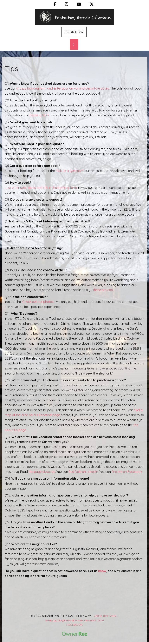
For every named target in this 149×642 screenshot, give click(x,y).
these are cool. (104, 290)
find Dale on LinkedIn (83, 472)
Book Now (74, 32)
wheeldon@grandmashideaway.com (74, 620)
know (102, 571)
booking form (39, 115)
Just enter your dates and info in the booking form (41, 188)
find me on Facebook (127, 472)
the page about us (42, 472)
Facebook (74, 624)
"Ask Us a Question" (69, 171)
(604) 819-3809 (105, 616)
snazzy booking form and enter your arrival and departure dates (62, 88)
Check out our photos (38, 302)
